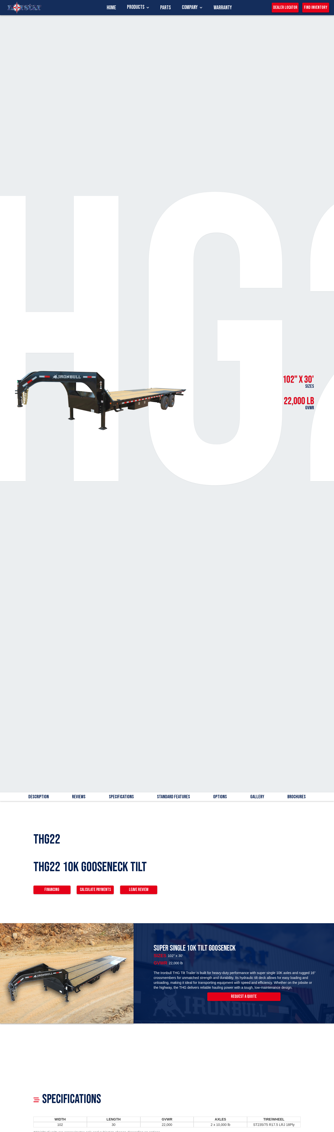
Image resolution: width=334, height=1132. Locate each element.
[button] (138, 7)
